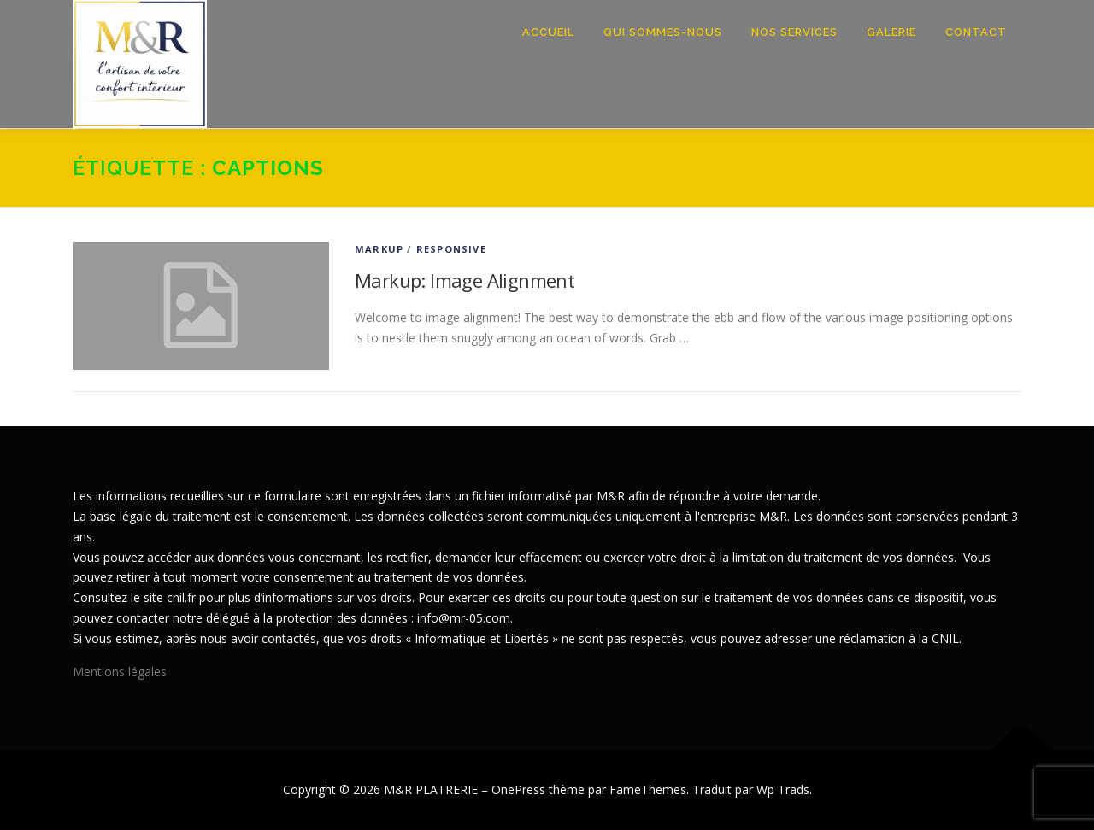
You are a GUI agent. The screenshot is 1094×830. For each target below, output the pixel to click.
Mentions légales (120, 671)
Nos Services (794, 32)
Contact (976, 32)
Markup (379, 249)
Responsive (451, 249)
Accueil (548, 32)
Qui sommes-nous (662, 32)
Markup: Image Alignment (464, 280)
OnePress (518, 789)
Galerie (891, 32)
